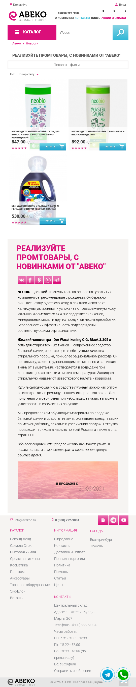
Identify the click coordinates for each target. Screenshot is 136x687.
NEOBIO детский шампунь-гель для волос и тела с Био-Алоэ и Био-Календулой (35, 134)
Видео (95, 18)
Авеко (16, 43)
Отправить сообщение (72, 671)
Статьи (60, 578)
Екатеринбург (101, 540)
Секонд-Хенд (20, 539)
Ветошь (16, 598)
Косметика (19, 565)
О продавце (63, 539)
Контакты (82, 18)
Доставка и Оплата (70, 552)
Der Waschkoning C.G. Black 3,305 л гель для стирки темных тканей (35, 207)
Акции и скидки (113, 18)
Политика (62, 565)
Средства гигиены (25, 559)
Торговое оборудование (30, 585)
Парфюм (17, 572)
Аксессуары (20, 578)
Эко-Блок (17, 591)
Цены (58, 585)
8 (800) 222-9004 (68, 13)
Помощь (61, 572)
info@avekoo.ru (25, 520)
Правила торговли (69, 559)
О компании (64, 18)
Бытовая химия (23, 552)
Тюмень (96, 546)
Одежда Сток (20, 546)
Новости (32, 43)
